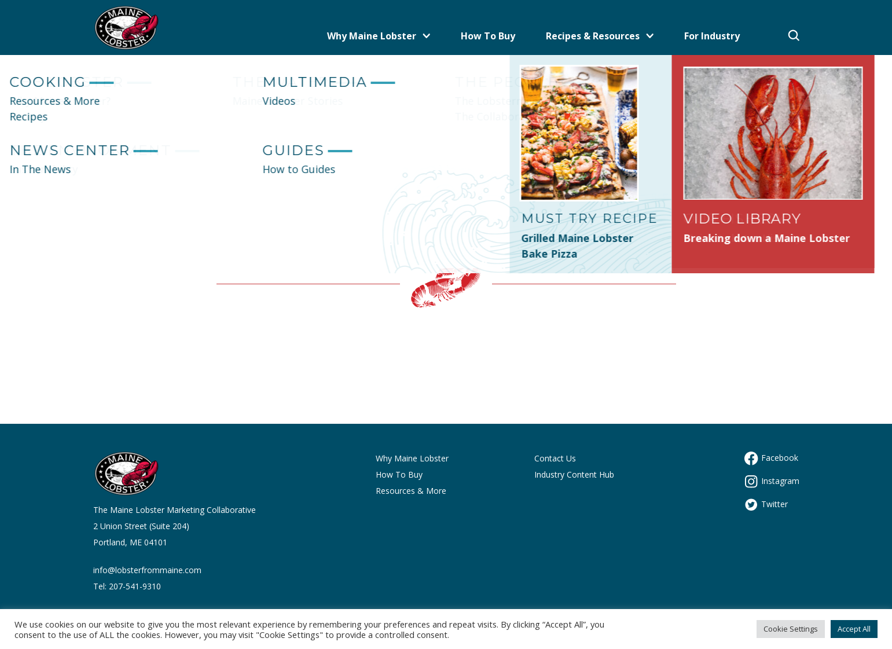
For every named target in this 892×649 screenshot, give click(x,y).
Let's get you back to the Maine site (446, 188)
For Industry (712, 36)
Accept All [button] (854, 629)
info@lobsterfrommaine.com (147, 569)
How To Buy (488, 36)
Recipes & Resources (600, 36)
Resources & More (411, 490)
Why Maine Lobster (378, 36)
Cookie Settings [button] (790, 629)
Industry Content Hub (574, 474)
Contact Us (555, 458)
